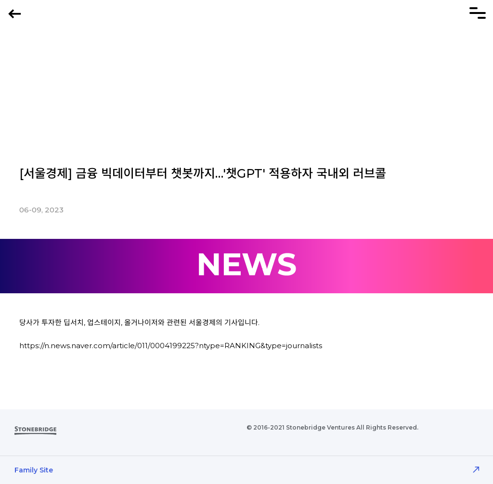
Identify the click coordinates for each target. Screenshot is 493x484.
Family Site (33, 470)
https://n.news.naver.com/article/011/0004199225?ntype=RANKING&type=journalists (170, 345)
